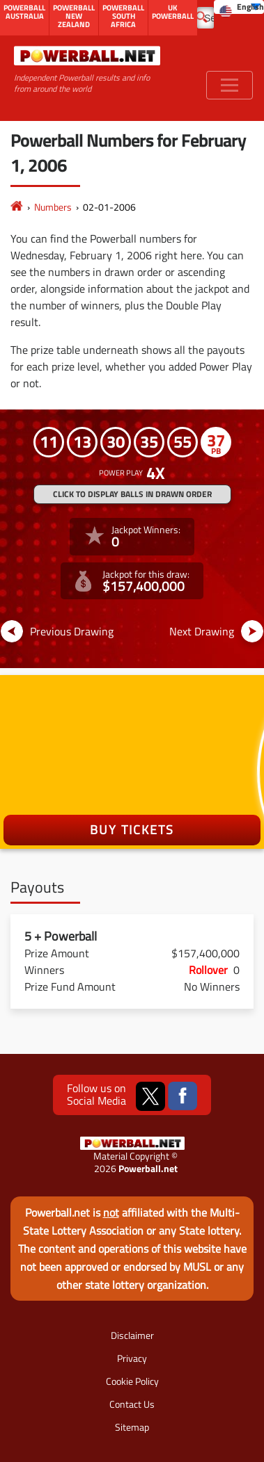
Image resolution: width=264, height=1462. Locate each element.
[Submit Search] (201, 16)
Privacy (132, 1358)
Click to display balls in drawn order (132, 494)
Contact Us (132, 1404)
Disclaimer (132, 1335)
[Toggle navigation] (229, 85)
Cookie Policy (132, 1381)
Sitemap (132, 1427)
